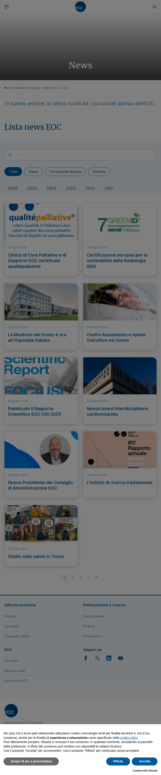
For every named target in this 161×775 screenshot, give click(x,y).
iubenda (152, 770)
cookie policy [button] (129, 737)
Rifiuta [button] (118, 761)
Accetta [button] (144, 761)
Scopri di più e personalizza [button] (31, 761)
